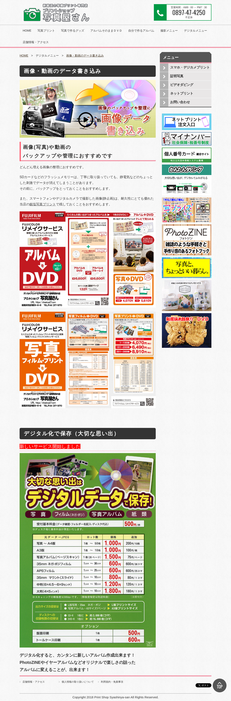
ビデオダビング (181, 84)
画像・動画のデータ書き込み (85, 55)
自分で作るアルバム (141, 30)
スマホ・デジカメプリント (190, 67)
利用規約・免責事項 (112, 681)
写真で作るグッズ (72, 30)
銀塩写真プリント (42, 204)
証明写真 (176, 76)
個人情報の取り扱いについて (78, 681)
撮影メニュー (169, 30)
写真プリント (46, 30)
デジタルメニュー (195, 30)
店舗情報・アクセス (36, 42)
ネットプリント (181, 93)
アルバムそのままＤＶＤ (106, 30)
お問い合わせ (180, 102)
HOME (27, 30)
